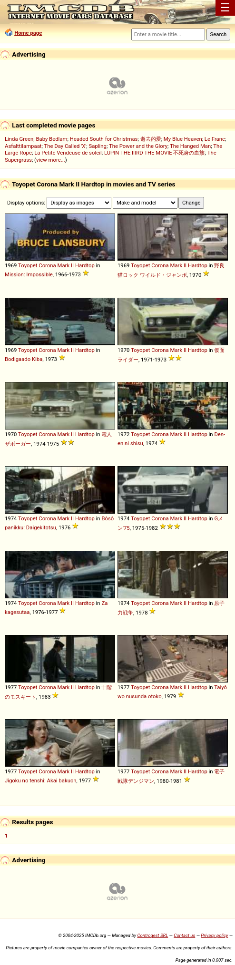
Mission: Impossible (29, 274)
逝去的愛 (150, 139)
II (72, 265)
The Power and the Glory (138, 146)
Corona (47, 265)
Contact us (184, 935)
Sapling (98, 146)
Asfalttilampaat (23, 146)
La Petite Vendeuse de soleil (67, 152)
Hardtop (85, 265)
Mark (64, 265)
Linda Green (19, 139)
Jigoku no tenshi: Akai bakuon (41, 780)
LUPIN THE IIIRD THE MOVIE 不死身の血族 (154, 152)
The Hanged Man (190, 146)
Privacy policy (214, 935)
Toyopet (27, 265)
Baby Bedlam (51, 139)
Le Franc (215, 139)
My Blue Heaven (183, 139)
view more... (50, 159)
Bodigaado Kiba (23, 359)
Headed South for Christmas (104, 139)
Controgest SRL (152, 935)
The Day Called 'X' (65, 146)
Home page (28, 32)
